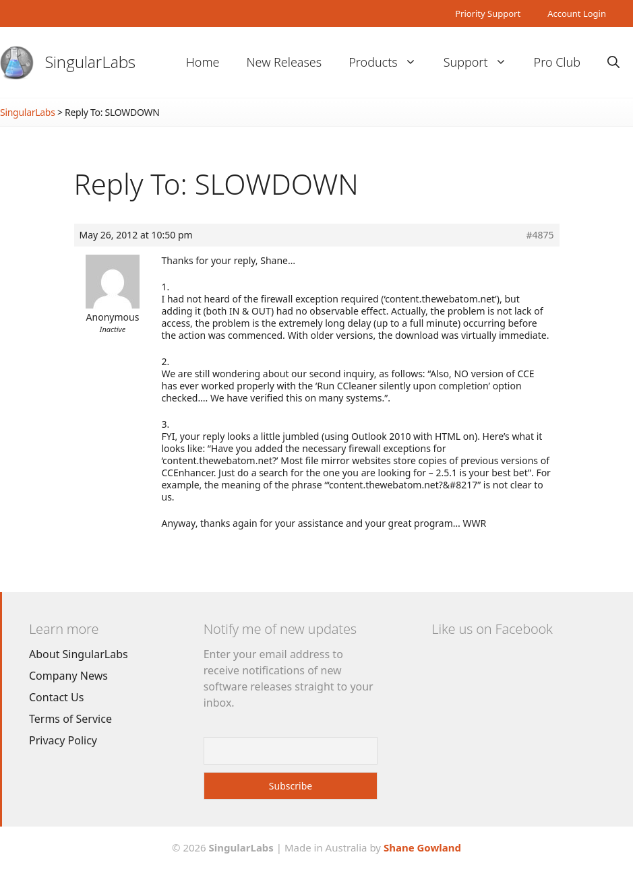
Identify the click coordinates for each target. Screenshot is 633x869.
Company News (68, 675)
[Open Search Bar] (613, 62)
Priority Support (487, 13)
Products (389, 62)
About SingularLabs (78, 654)
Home (203, 62)
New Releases (284, 62)
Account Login (576, 13)
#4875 (539, 235)
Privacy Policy (63, 740)
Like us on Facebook (491, 629)
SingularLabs (90, 62)
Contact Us (56, 697)
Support (482, 62)
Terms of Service (70, 718)
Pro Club (557, 62)
